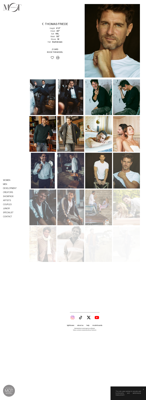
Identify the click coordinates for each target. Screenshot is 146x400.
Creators (8, 192)
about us (80, 289)
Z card (55, 49)
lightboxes (70, 289)
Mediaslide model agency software (84, 292)
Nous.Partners (92, 294)
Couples (7, 204)
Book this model (55, 52)
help (87, 289)
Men (5, 184)
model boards (97, 289)
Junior (6, 209)
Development (10, 188)
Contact (7, 217)
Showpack (8, 196)
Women (6, 180)
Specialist (8, 213)
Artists (7, 200)
